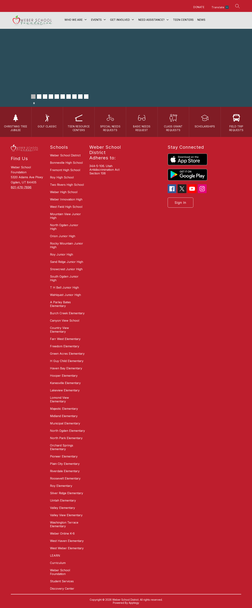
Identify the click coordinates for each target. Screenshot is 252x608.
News (201, 19)
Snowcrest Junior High (66, 269)
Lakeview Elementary (65, 390)
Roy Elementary (61, 486)
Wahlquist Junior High (65, 295)
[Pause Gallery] (34, 103)
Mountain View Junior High (65, 216)
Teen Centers (183, 19)
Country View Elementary (59, 329)
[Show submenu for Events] (96, 20)
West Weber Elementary (67, 548)
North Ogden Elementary (67, 431)
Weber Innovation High (66, 199)
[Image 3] (45, 96)
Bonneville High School (66, 162)
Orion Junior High (62, 236)
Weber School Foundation (60, 572)
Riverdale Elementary (65, 471)
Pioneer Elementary (64, 456)
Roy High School (62, 177)
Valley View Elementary (66, 515)
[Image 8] (74, 96)
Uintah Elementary (63, 500)
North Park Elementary (66, 438)
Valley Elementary (62, 508)
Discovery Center (62, 588)
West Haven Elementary (67, 541)
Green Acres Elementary (67, 353)
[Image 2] (39, 96)
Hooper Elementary (64, 375)
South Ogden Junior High (64, 278)
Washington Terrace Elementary (64, 524)
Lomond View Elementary (59, 399)
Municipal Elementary (65, 423)
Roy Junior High (61, 254)
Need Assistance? (151, 19)
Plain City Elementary (65, 464)
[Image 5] (57, 96)
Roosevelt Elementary (65, 478)
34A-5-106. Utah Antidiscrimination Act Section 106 (104, 169)
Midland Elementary (64, 416)
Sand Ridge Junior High (66, 262)
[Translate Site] (220, 7)
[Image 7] (68, 96)
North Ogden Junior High (64, 227)
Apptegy (134, 602)
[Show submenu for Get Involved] (120, 20)
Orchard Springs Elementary (61, 447)
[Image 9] (80, 96)
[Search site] (237, 6)
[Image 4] (51, 96)
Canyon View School (64, 320)
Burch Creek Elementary (67, 313)
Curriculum (58, 563)
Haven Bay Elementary (66, 368)
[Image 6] (62, 96)
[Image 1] (33, 96)
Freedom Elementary (64, 346)
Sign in (180, 203)
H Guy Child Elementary (66, 361)
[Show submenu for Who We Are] (74, 20)
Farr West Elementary (65, 339)
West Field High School (66, 207)
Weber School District (65, 155)
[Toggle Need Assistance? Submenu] (167, 19)
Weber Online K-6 (62, 533)
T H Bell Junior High (64, 287)
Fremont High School (65, 170)
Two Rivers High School (67, 185)
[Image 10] (86, 96)
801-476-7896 (21, 187)
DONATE (198, 7)
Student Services (62, 581)
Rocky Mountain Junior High (66, 245)
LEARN (55, 555)
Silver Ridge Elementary (66, 493)
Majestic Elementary (64, 408)
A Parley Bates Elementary (60, 304)
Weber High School (63, 192)
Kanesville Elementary (65, 383)
